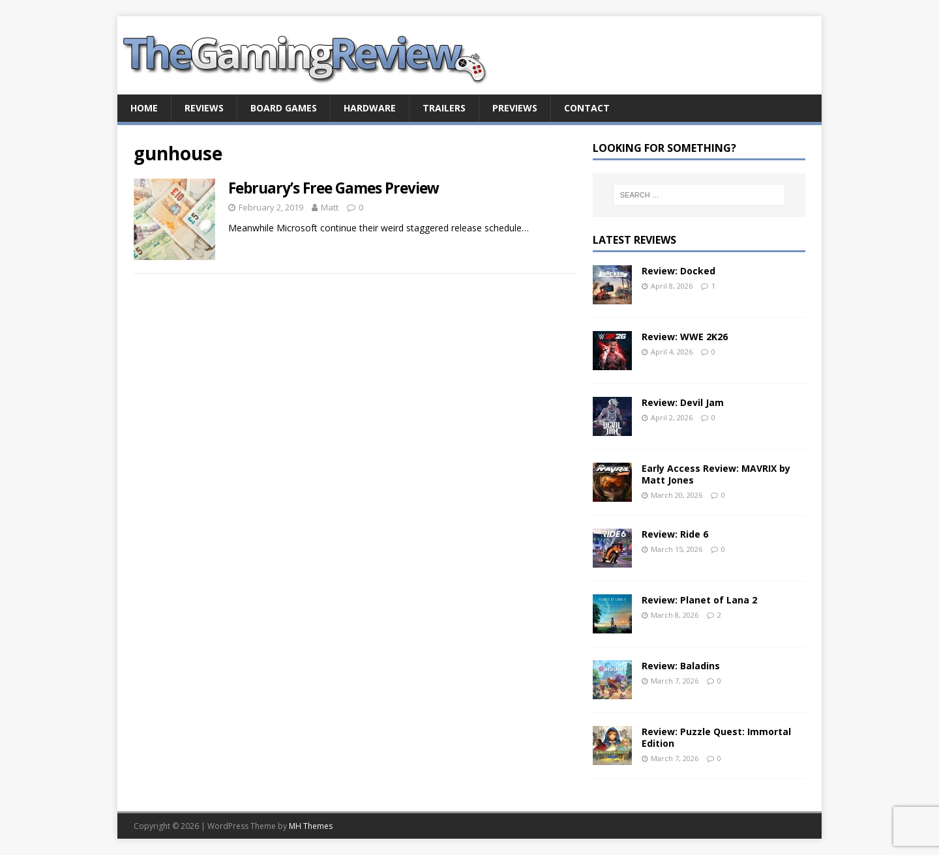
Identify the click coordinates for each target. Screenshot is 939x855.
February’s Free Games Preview (333, 188)
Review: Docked (678, 271)
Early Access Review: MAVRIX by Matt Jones (716, 474)
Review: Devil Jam (683, 402)
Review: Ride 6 (675, 534)
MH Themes (311, 826)
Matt (329, 207)
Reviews (204, 108)
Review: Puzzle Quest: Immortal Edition (716, 737)
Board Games (283, 108)
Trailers (444, 108)
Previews (514, 108)
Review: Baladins (681, 665)
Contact (587, 108)
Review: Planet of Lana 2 (699, 600)
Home (144, 108)
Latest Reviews (634, 240)
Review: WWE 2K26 (685, 336)
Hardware (370, 108)
